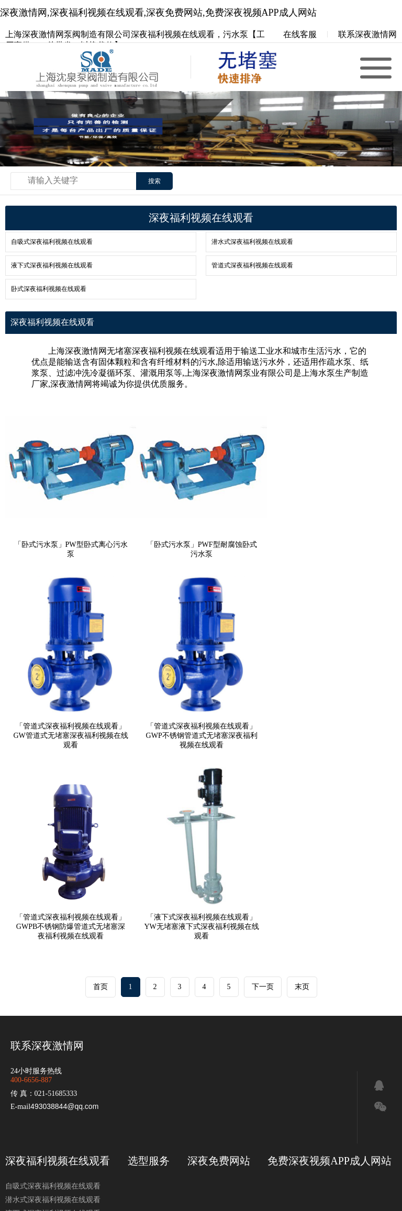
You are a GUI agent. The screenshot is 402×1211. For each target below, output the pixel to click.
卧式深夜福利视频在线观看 (48, 289)
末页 (302, 789)
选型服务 (149, 963)
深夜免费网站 (218, 963)
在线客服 (293, 34)
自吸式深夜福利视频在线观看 (52, 241)
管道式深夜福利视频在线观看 (252, 265)
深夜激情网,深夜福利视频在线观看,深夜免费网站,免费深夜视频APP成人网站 (158, 12)
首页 (100, 789)
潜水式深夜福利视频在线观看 (252, 241)
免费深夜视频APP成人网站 (329, 963)
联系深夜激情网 (367, 34)
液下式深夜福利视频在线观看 (52, 265)
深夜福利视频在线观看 (57, 963)
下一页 (263, 789)
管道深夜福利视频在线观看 (251, 1083)
